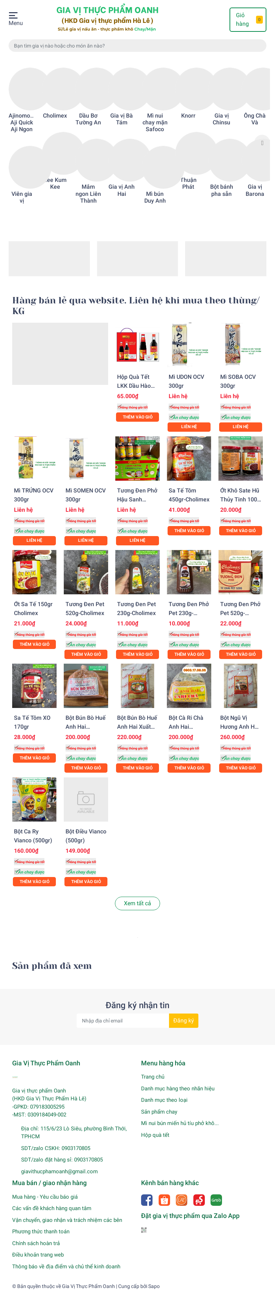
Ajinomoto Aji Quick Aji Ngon (22, 122)
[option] (21, 135)
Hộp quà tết (155, 1135)
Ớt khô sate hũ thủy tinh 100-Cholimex (239, 499)
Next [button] (262, 142)
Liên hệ (189, 426)
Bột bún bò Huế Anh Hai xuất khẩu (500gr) (137, 726)
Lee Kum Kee (55, 183)
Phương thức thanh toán (40, 1231)
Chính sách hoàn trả (36, 1243)
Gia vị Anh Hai (121, 190)
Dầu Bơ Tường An (88, 119)
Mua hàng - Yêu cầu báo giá (45, 1197)
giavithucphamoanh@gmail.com (59, 1171)
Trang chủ (152, 1077)
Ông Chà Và (255, 119)
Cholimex (55, 115)
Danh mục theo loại (164, 1100)
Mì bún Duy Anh (155, 197)
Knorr (188, 115)
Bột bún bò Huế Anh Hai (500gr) (86, 726)
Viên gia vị (21, 197)
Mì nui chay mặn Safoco (155, 122)
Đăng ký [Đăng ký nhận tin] (183, 1020)
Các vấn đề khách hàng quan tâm (51, 1208)
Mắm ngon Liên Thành (88, 193)
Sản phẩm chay (159, 1112)
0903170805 (76, 1148)
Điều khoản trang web (38, 1255)
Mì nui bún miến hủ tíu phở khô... (180, 1123)
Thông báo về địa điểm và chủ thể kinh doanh (66, 1266)
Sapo (154, 1286)
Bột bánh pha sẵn (221, 190)
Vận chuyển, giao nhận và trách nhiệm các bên (67, 1220)
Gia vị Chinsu (221, 119)
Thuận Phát (188, 183)
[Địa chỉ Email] (137, 1021)
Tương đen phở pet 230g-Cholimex (189, 613)
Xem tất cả (137, 903)
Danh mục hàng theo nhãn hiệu (177, 1088)
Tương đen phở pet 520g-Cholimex (240, 613)
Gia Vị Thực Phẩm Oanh (88, 1286)
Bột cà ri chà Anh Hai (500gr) (186, 726)
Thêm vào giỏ (138, 417)
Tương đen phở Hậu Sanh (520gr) (137, 499)
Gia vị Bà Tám (121, 119)
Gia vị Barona (255, 190)
